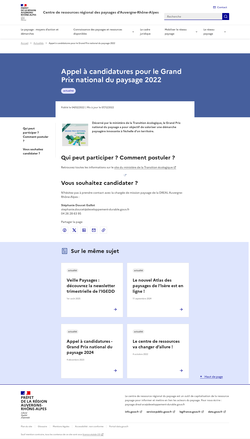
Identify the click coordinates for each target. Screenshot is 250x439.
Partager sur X (74, 230)
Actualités (39, 43)
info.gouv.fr (132, 412)
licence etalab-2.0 (91, 434)
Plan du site (26, 426)
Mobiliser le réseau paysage (176, 32)
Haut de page (213, 377)
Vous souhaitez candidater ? (33, 151)
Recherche (225, 16)
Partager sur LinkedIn (84, 230)
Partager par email (93, 230)
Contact (222, 7)
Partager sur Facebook (64, 230)
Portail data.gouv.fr (118, 426)
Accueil (24, 43)
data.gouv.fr (215, 412)
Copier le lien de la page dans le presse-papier (103, 230)
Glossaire (42, 426)
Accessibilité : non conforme (89, 426)
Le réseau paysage (208, 32)
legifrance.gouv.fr (190, 412)
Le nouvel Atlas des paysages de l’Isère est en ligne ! (158, 285)
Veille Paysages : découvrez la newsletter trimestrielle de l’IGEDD (91, 285)
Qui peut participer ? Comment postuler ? (35, 134)
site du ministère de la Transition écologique (143, 167)
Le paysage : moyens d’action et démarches (40, 32)
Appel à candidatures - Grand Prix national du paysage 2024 (89, 347)
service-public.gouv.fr (159, 412)
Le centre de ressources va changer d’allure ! (156, 344)
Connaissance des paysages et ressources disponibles (97, 32)
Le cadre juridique (145, 32)
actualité (68, 91)
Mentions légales (61, 426)
